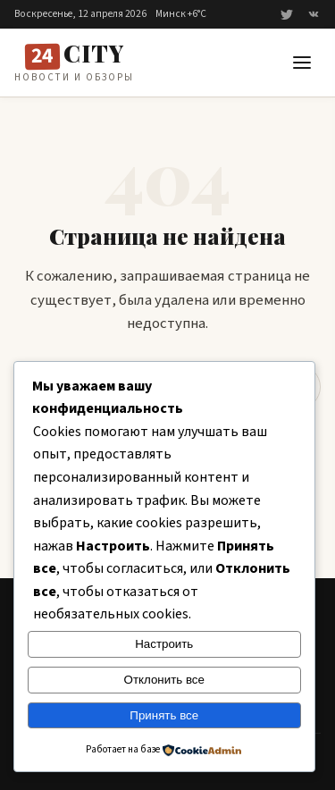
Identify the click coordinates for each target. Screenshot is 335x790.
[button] (302, 62)
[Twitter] (287, 14)
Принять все (164, 715)
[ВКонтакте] (313, 14)
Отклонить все (164, 679)
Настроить (164, 644)
